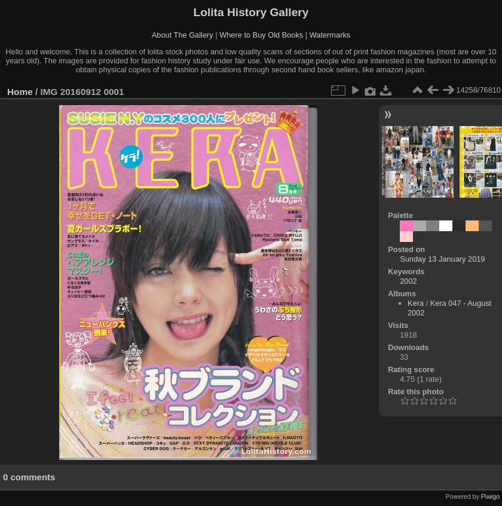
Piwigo (490, 496)
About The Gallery (182, 34)
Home (20, 92)
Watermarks (330, 34)
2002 (408, 281)
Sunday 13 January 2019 (442, 258)
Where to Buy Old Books (261, 34)
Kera (416, 303)
